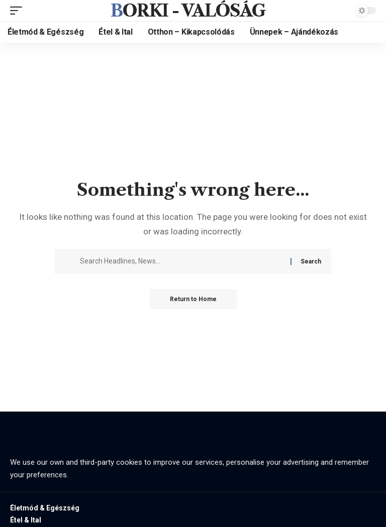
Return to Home (193, 299)
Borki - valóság (188, 10)
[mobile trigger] (18, 11)
